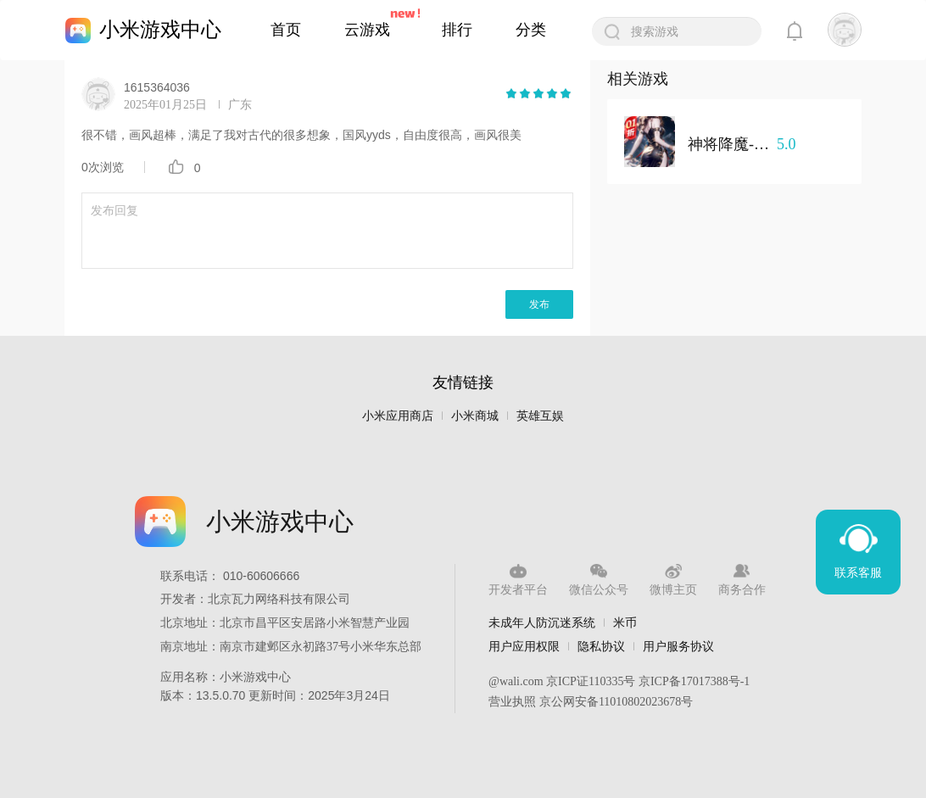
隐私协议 (601, 646)
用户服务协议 (678, 646)
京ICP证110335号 (590, 681)
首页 (286, 29)
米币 (625, 622)
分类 (531, 29)
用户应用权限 (524, 646)
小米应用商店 (397, 416)
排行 (457, 29)
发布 (539, 304)
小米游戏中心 (160, 29)
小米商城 (475, 416)
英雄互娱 (540, 416)
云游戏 (367, 29)
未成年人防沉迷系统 (541, 622)
